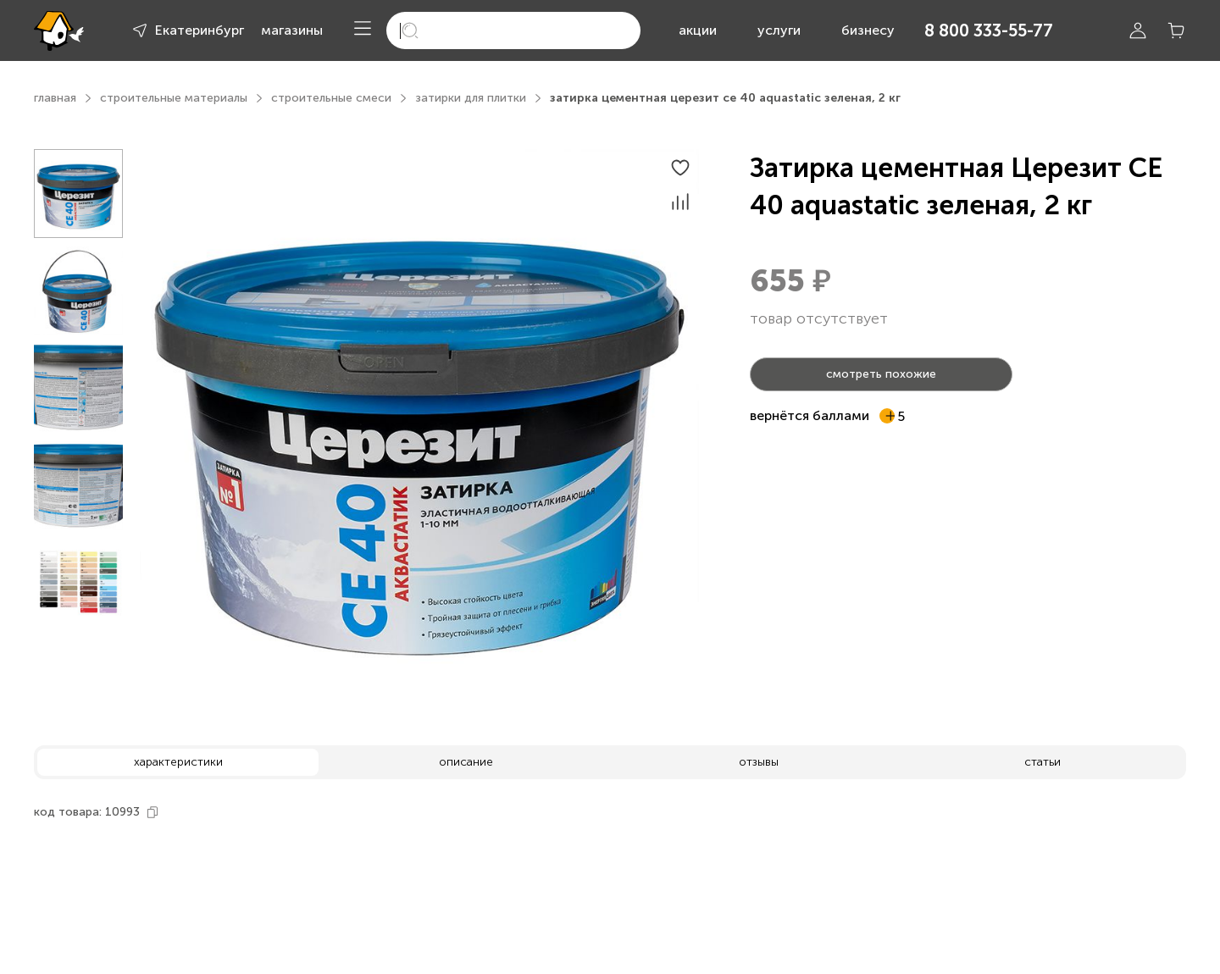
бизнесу (868, 30)
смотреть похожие (881, 374)
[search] (513, 30)
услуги (779, 30)
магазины (292, 30)
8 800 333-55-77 (988, 30)
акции (698, 30)
